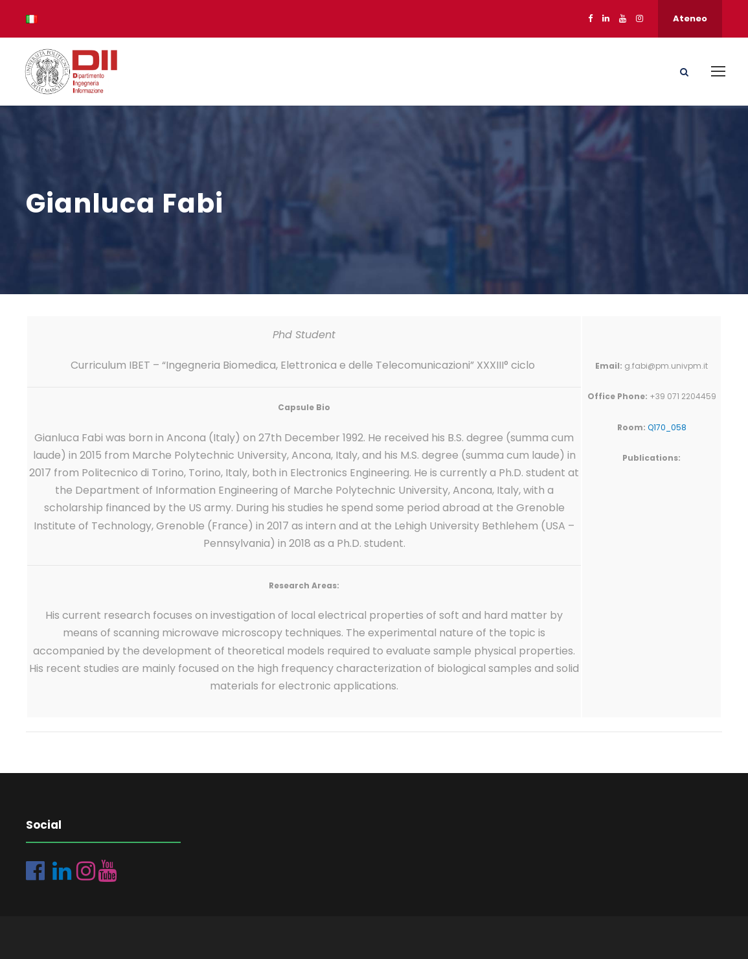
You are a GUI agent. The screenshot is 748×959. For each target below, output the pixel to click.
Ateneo (690, 18)
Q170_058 (667, 427)
